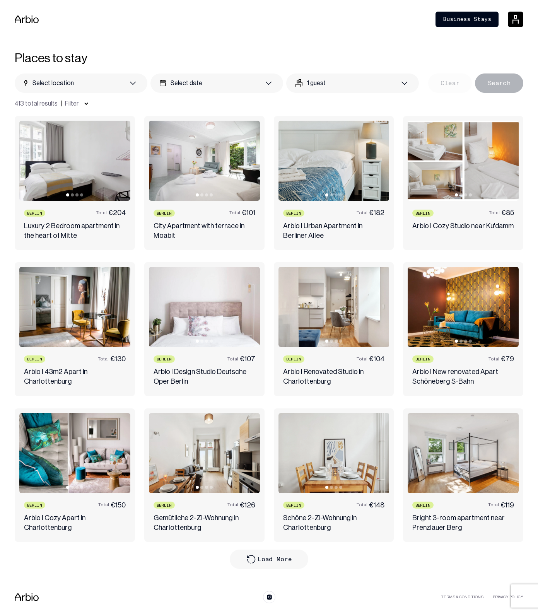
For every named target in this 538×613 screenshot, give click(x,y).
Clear (450, 83)
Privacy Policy (508, 597)
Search (499, 83)
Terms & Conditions (462, 597)
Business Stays (467, 19)
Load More (269, 559)
